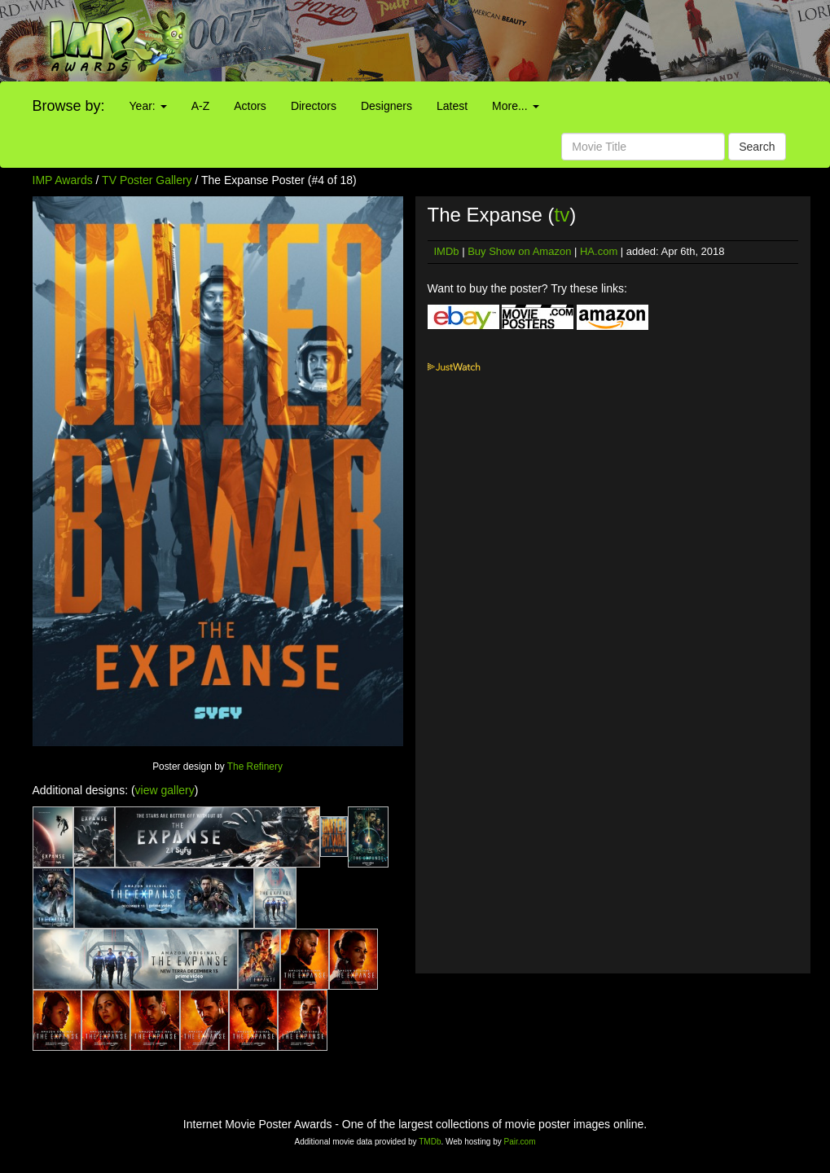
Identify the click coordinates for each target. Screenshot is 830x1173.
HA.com (598, 251)
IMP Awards (63, 180)
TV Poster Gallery (146, 180)
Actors (250, 105)
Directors (313, 105)
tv (562, 215)
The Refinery (255, 766)
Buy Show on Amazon (519, 251)
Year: (148, 105)
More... (515, 105)
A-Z (200, 105)
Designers (386, 105)
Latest (452, 105)
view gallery (165, 790)
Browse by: (69, 106)
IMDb (446, 251)
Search (757, 146)
